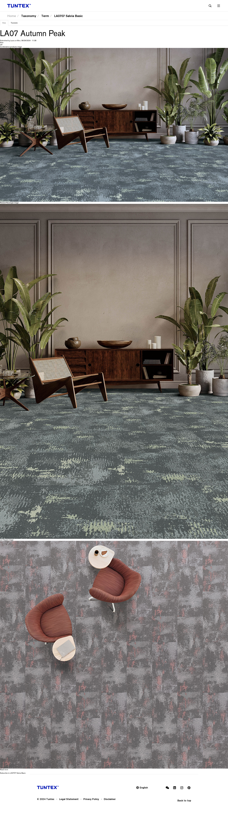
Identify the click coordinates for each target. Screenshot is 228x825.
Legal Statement (68, 799)
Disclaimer (110, 799)
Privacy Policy (91, 799)
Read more (4, 770)
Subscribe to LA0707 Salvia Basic (13, 773)
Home (11, 16)
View (5, 24)
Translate (14, 23)
